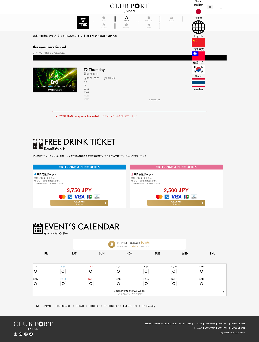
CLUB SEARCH (63, 306)
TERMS (148, 323)
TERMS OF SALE (238, 323)
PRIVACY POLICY (161, 323)
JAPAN (47, 306)
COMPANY (210, 323)
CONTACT (223, 323)
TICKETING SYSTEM (181, 323)
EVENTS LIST (130, 306)
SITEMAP (198, 323)
